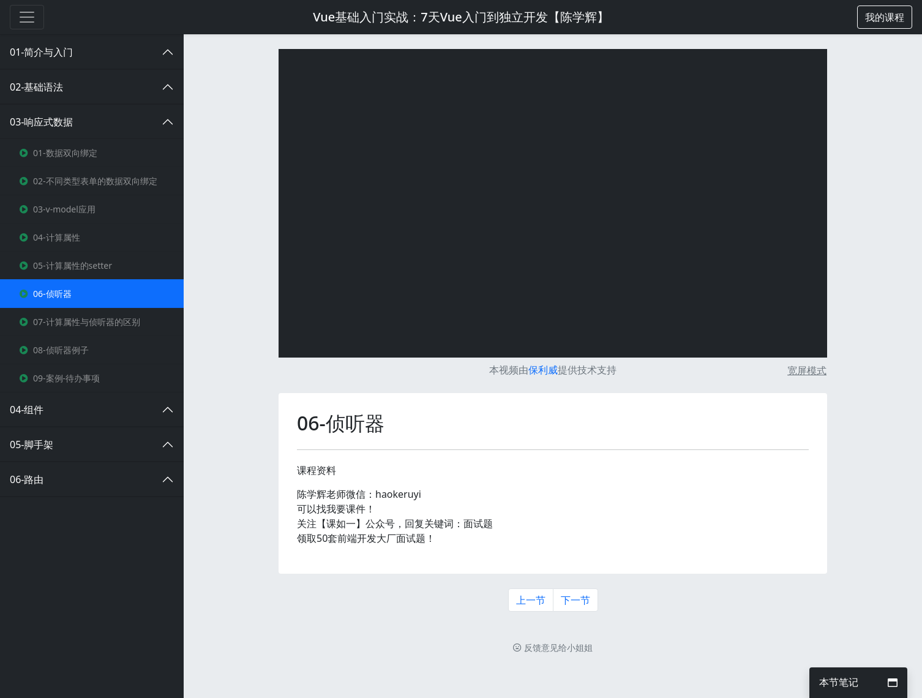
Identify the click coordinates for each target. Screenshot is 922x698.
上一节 (530, 600)
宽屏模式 (806, 370)
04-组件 (26, 409)
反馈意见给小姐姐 (553, 647)
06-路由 (26, 479)
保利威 (543, 370)
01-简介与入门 (41, 52)
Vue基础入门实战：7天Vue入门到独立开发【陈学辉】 (461, 17)
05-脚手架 (31, 444)
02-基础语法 (36, 87)
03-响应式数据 (41, 122)
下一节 (575, 600)
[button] (884, 17)
